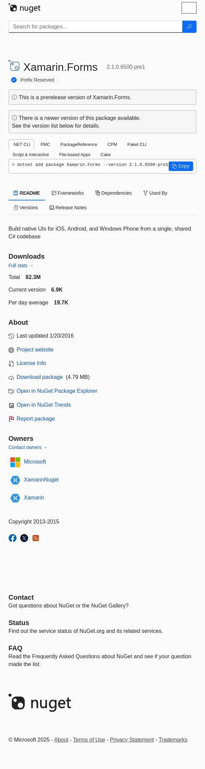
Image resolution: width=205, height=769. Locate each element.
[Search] (189, 27)
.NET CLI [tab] (21, 144)
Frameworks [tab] (68, 193)
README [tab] (27, 193)
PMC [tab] (45, 144)
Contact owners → (28, 447)
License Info (31, 363)
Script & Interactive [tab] (31, 154)
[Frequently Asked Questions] (15, 648)
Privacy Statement (132, 740)
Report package (36, 419)
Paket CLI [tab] (136, 144)
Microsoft (35, 462)
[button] (181, 166)
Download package (40, 377)
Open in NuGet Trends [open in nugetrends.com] (44, 405)
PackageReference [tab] (78, 144)
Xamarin (34, 497)
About (61, 740)
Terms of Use (89, 740)
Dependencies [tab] (113, 193)
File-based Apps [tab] (74, 154)
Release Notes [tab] (68, 207)
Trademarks (173, 740)
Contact (21, 597)
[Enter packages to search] (95, 27)
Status (18, 622)
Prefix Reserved (37, 80)
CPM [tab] (112, 144)
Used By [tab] (155, 193)
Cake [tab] (105, 154)
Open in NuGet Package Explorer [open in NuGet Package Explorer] (57, 391)
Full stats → (21, 265)
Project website (35, 350)
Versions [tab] (26, 207)
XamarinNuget (41, 480)
